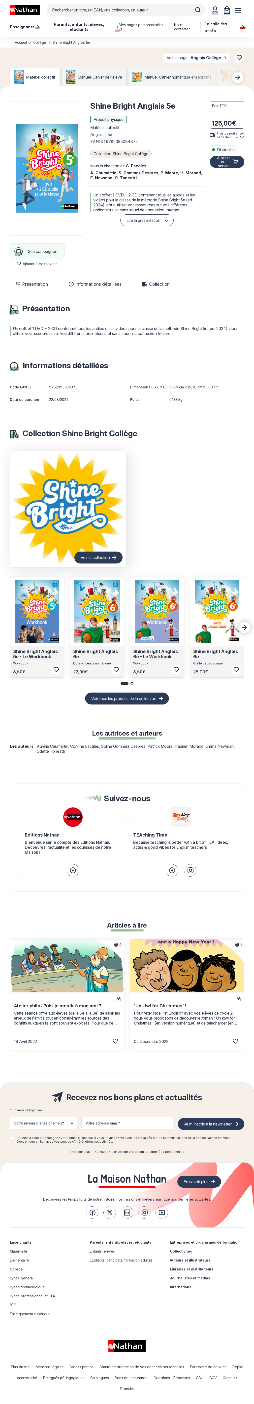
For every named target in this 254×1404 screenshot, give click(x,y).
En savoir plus (80, 1152)
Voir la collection (95, 557)
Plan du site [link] (20, 1367)
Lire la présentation (143, 220)
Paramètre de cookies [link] (208, 1367)
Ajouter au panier (223, 162)
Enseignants (21, 1242)
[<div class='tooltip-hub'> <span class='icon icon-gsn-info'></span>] (242, 135)
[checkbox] (12, 1138)
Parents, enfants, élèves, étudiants (120, 1242)
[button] (47, 168)
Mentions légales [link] (50, 1367)
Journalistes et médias (190, 1278)
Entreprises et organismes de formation (205, 1242)
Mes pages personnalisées (141, 27)
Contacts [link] (230, 1378)
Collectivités (181, 1251)
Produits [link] (127, 1389)
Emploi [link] (237, 1367)
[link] (73, 870)
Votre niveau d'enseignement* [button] (39, 1123)
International (181, 1287)
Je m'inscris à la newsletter (208, 1124)
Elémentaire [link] (19, 1260)
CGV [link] (213, 1378)
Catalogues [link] (99, 1378)
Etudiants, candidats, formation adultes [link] (121, 1260)
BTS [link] (13, 1305)
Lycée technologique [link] (27, 1287)
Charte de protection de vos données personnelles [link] (141, 1367)
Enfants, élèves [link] (102, 1251)
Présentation (32, 284)
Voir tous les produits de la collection (123, 698)
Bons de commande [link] (131, 1378)
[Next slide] (238, 77)
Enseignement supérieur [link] (30, 1314)
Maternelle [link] (18, 1251)
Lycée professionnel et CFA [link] (32, 1296)
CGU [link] (199, 1378)
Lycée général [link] (21, 1278)
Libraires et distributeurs (192, 1269)
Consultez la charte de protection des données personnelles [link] (139, 1152)
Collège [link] (16, 1269)
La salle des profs (224, 26)
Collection (156, 284)
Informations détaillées (95, 284)
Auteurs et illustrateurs (190, 1260)
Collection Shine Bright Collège (121, 153)
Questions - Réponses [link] (172, 1378)
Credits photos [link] (81, 1367)
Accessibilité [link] (27, 1378)
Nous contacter (182, 27)
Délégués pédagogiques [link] (63, 1378)
